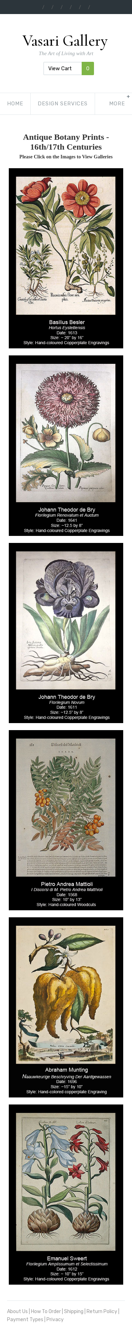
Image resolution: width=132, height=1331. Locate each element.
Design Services (63, 103)
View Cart (68, 68)
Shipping (73, 1311)
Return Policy (102, 1311)
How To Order (46, 1311)
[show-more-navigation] (117, 103)
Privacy (55, 1320)
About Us (17, 1311)
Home (15, 103)
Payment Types (25, 1320)
